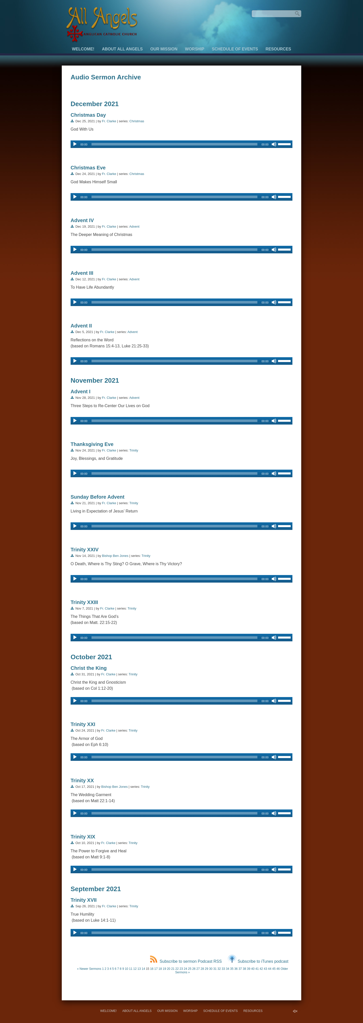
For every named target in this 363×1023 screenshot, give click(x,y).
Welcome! (83, 49)
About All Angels (122, 49)
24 (185, 969)
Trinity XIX (83, 836)
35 (231, 969)
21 (172, 969)
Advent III (82, 273)
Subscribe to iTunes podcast (258, 961)
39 (248, 969)
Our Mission (163, 49)
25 (189, 969)
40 (252, 969)
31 (215, 969)
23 (181, 969)
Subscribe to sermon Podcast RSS (186, 961)
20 (168, 969)
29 (206, 969)
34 (227, 969)
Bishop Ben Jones (115, 556)
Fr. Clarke (109, 121)
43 (265, 969)
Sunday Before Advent (98, 497)
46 (278, 969)
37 (240, 969)
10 (126, 969)
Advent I (80, 391)
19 (164, 969)
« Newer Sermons (89, 969)
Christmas (136, 121)
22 (177, 969)
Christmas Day (88, 115)
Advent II (81, 325)
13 (139, 969)
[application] (181, 144)
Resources (278, 49)
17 (156, 969)
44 (269, 969)
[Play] (74, 144)
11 (130, 969)
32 (219, 969)
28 (202, 969)
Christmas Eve (88, 167)
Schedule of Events (235, 49)
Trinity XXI (83, 724)
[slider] (175, 144)
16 (151, 969)
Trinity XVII (84, 900)
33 (223, 969)
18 (160, 969)
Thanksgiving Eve (92, 444)
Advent (134, 226)
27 (198, 969)
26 (193, 969)
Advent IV (82, 220)
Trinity (133, 450)
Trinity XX (82, 780)
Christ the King (89, 668)
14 (143, 969)
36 (235, 969)
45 (274, 969)
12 (135, 969)
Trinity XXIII (84, 602)
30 (210, 969)
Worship (194, 49)
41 (257, 969)
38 (244, 969)
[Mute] (274, 144)
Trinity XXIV (85, 549)
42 (261, 969)
